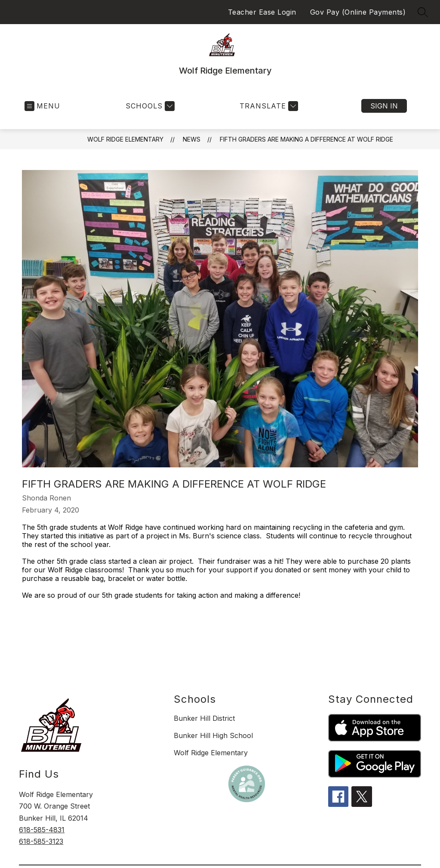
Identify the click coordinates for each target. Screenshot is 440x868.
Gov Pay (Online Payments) (358, 12)
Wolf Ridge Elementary (125, 139)
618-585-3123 (41, 841)
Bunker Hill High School (213, 735)
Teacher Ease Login (262, 12)
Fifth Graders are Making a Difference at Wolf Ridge (306, 139)
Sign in (384, 106)
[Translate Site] (267, 106)
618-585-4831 (42, 829)
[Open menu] (42, 106)
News (191, 139)
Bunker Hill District (204, 718)
